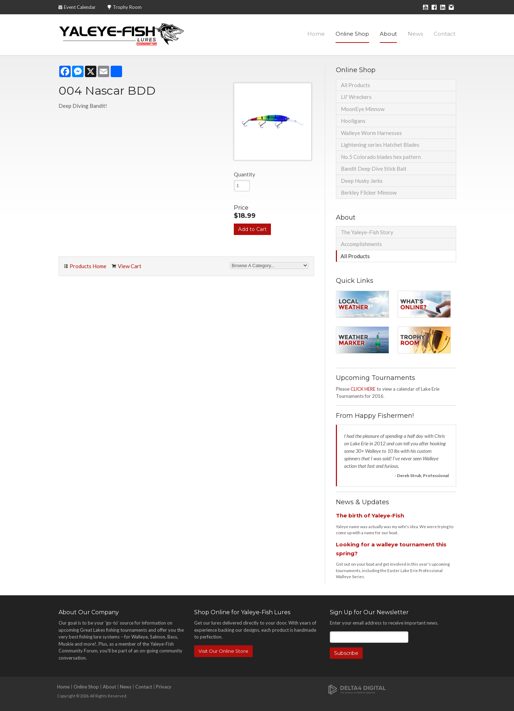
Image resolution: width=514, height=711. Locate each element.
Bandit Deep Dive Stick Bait (374, 168)
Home (316, 33)
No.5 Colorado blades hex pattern (381, 157)
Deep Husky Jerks (362, 180)
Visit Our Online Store (223, 651)
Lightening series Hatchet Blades (380, 144)
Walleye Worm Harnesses (371, 133)
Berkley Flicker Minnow (369, 192)
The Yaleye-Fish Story (367, 232)
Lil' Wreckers (356, 97)
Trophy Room (127, 7)
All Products (355, 85)
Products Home (88, 266)
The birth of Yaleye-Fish (370, 515)
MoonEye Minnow (362, 109)
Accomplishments (361, 244)
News (415, 33)
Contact (444, 33)
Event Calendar (80, 7)
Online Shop (352, 33)
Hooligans (353, 120)
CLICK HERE (363, 389)
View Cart (129, 266)
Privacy (163, 687)
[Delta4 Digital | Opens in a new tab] (357, 689)
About (388, 33)
